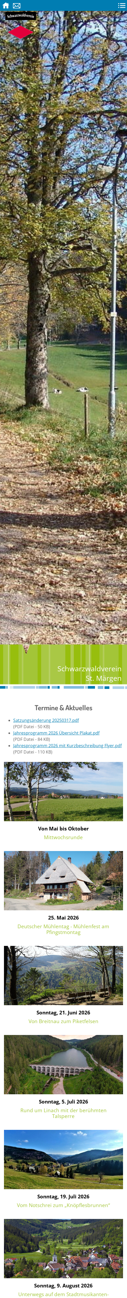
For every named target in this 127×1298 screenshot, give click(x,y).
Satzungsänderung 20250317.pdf (46, 720)
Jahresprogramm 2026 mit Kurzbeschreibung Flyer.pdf (67, 745)
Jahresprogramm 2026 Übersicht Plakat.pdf (56, 733)
